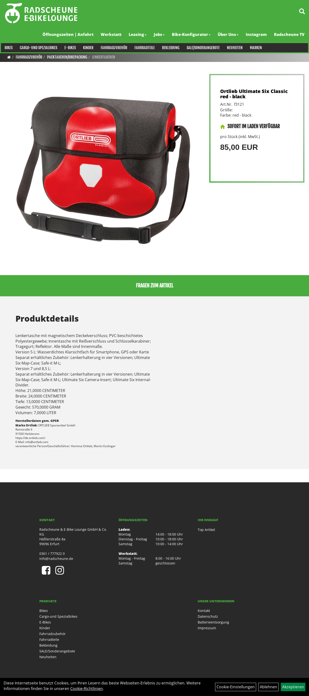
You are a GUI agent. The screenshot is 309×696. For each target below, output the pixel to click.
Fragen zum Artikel (154, 286)
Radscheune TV (290, 34)
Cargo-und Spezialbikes (37, 48)
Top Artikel (206, 529)
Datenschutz (208, 616)
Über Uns (229, 34)
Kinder (87, 48)
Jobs (160, 34)
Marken (255, 48)
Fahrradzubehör (113, 48)
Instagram (257, 34)
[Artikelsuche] (300, 14)
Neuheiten (234, 48)
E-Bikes (69, 48)
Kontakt (204, 610)
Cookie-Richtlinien (86, 688)
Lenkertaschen (103, 57)
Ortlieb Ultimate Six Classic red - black (254, 94)
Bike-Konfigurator (192, 34)
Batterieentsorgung (213, 622)
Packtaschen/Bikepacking (67, 57)
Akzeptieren (293, 686)
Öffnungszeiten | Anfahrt (68, 34)
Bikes (8, 48)
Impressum (207, 628)
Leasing (138, 34)
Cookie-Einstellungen (236, 686)
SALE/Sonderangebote (202, 48)
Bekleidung (169, 48)
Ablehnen (268, 686)
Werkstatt (112, 34)
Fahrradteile (143, 48)
